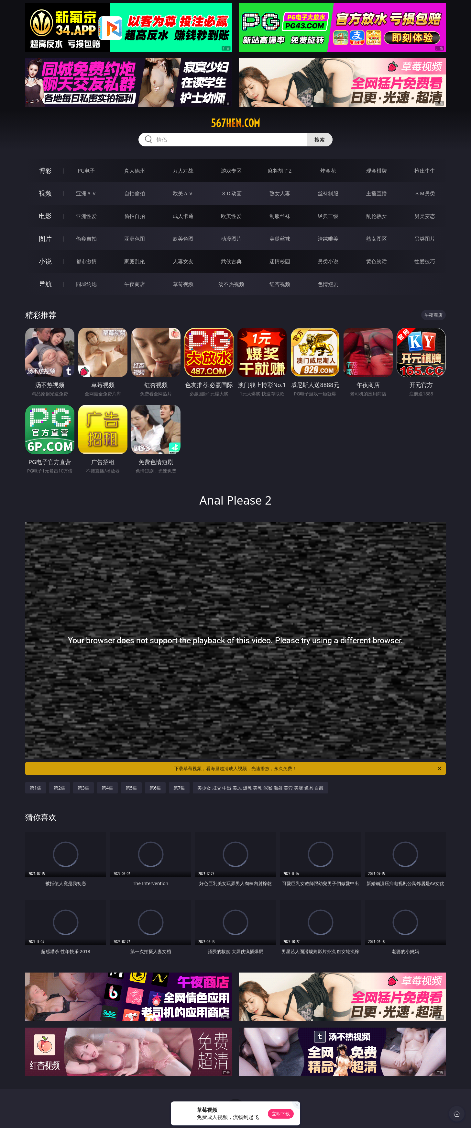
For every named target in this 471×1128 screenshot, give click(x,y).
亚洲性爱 (86, 216)
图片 (45, 238)
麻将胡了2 (279, 170)
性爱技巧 (424, 261)
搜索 (319, 139)
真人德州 (134, 170)
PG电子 (86, 170)
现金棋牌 (376, 170)
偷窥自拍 (86, 238)
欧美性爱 (231, 216)
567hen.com (235, 123)
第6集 (155, 788)
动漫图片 (231, 238)
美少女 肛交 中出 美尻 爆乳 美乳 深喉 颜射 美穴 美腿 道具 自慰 (260, 788)
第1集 (35, 788)
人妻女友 (183, 261)
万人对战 (183, 170)
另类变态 (424, 216)
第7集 (179, 788)
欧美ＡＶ (183, 193)
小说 (45, 261)
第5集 (131, 788)
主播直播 (376, 193)
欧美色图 (183, 238)
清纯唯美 (328, 238)
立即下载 (281, 1114)
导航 (45, 283)
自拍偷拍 (134, 193)
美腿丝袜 (279, 238)
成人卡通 (183, 216)
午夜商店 (134, 284)
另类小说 (328, 261)
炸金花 (328, 170)
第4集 (107, 788)
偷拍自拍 (134, 216)
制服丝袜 (279, 216)
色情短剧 (328, 284)
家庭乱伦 (134, 261)
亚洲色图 (134, 238)
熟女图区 (376, 238)
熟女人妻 (279, 193)
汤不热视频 (231, 284)
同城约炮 (86, 284)
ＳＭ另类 (424, 193)
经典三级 (328, 216)
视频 (45, 193)
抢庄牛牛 (424, 170)
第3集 (83, 788)
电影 (45, 215)
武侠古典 (231, 261)
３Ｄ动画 (231, 193)
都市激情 (86, 261)
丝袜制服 (328, 193)
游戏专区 (231, 170)
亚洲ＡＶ (86, 193)
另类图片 (424, 238)
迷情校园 (279, 261)
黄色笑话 (376, 261)
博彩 (45, 170)
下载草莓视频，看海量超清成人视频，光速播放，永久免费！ (308, 768)
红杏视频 (279, 284)
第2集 (59, 788)
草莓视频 (183, 284)
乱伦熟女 (376, 216)
